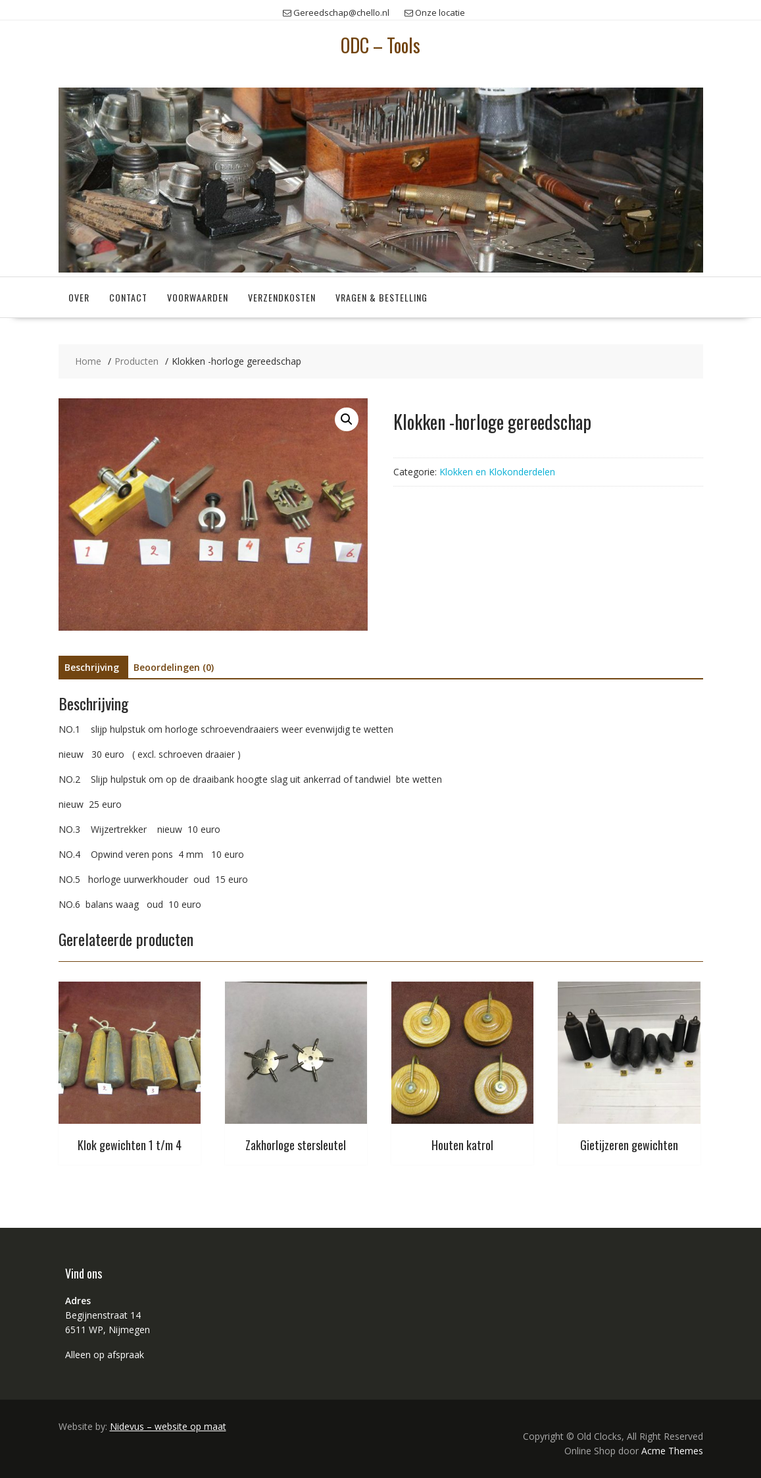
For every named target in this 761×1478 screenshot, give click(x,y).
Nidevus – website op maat (168, 1426)
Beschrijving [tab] (91, 667)
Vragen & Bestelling (381, 297)
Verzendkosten (282, 297)
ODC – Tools (380, 45)
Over (78, 297)
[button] (346, 419)
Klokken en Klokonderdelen (497, 471)
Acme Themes (672, 1450)
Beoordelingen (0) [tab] (174, 667)
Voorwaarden (197, 297)
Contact (128, 297)
